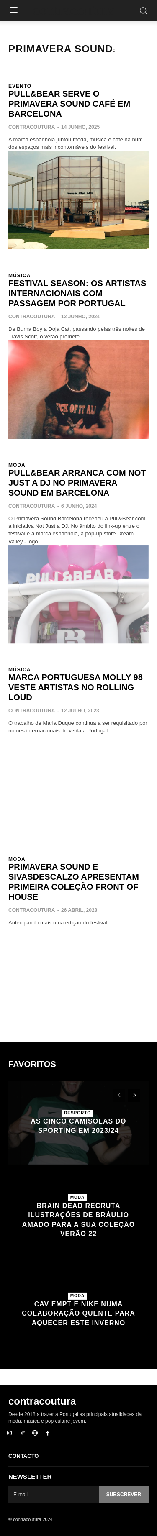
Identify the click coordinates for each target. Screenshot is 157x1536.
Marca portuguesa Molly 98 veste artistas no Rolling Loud (75, 687)
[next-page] (134, 1095)
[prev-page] (119, 1095)
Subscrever (123, 1495)
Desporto (77, 1113)
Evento (19, 86)
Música (19, 275)
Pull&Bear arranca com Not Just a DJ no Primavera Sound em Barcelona (77, 482)
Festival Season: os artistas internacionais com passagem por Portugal (77, 293)
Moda (17, 465)
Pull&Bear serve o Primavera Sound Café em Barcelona (69, 103)
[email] (53, 1494)
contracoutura (31, 127)
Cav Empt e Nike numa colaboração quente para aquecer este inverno (78, 1313)
